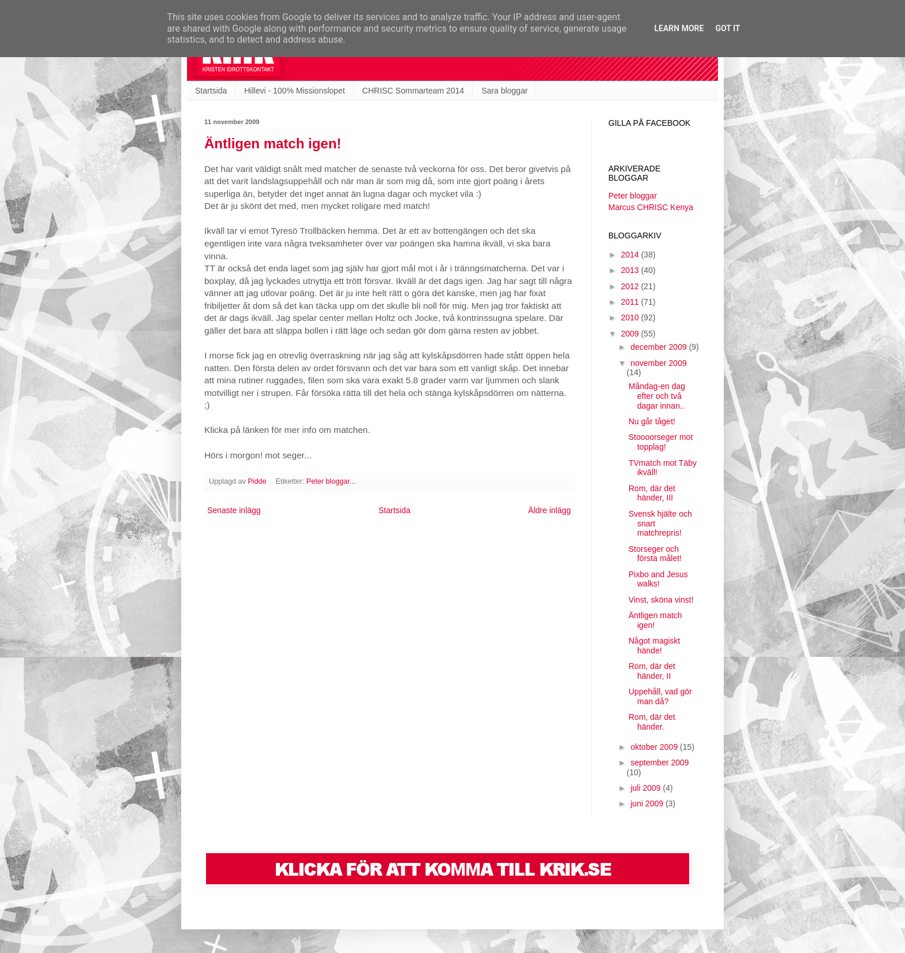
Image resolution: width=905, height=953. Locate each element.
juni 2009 (647, 803)
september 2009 (659, 762)
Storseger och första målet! (655, 553)
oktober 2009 (655, 747)
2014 (631, 254)
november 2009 (658, 363)
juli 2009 (646, 788)
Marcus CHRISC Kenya (650, 207)
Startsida (211, 90)
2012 (631, 286)
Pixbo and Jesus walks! (658, 579)
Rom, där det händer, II (652, 671)
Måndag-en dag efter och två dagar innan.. (657, 396)
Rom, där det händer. (652, 721)
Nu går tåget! (652, 421)
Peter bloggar (632, 195)
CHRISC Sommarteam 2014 (413, 90)
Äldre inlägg (549, 510)
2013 (631, 270)
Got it (727, 28)
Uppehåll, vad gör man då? (660, 696)
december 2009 (659, 347)
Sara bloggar (504, 90)
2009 (631, 333)
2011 (631, 302)
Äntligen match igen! (272, 143)
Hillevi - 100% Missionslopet (294, 90)
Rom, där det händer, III (652, 493)
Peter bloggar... (331, 481)
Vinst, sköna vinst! (661, 599)
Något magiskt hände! (654, 645)
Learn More (679, 28)
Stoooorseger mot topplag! (661, 441)
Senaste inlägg (234, 510)
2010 (631, 317)
